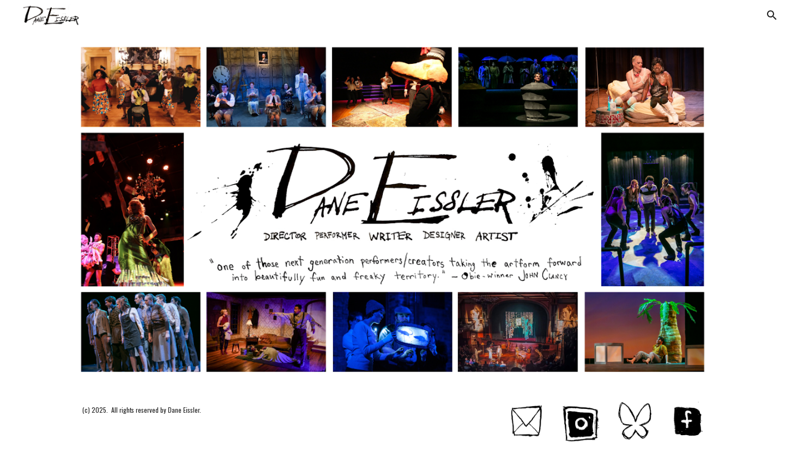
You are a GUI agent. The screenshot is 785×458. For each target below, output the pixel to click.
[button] (772, 15)
